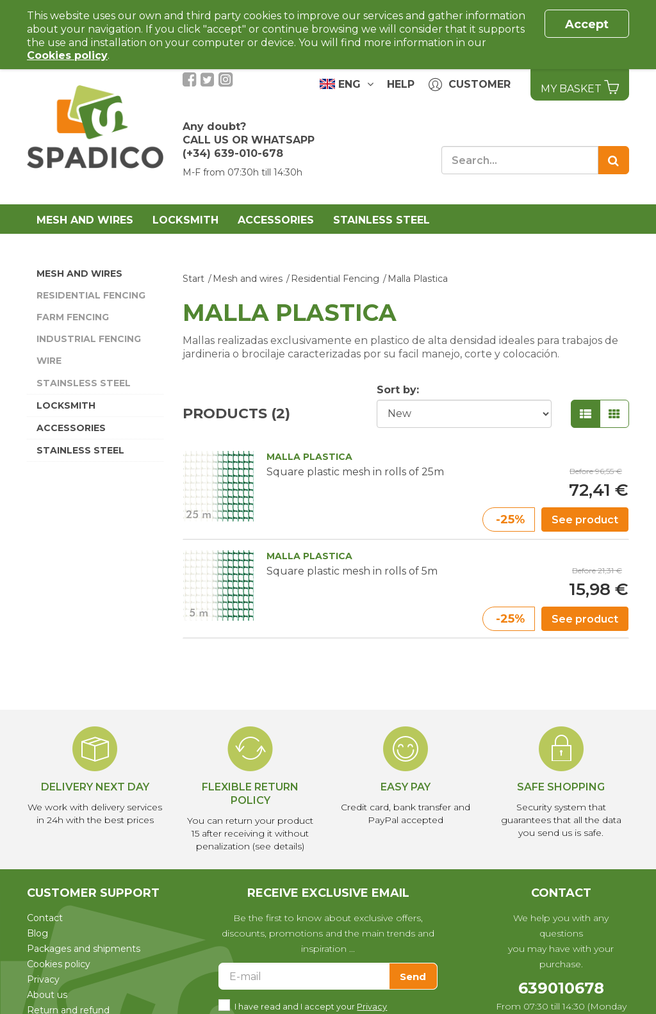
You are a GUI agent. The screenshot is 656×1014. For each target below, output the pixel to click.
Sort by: (398, 390)
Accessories (276, 220)
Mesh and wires (85, 220)
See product (585, 520)
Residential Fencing (91, 295)
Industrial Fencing (89, 339)
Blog (37, 933)
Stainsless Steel (84, 383)
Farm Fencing (73, 317)
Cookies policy (58, 964)
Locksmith (185, 220)
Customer (470, 85)
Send (413, 976)
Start (193, 278)
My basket (580, 87)
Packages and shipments (83, 948)
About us (47, 995)
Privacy (43, 979)
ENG (346, 84)
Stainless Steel (381, 220)
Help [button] (400, 84)
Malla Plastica (418, 278)
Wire (49, 360)
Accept (587, 24)
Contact (45, 918)
